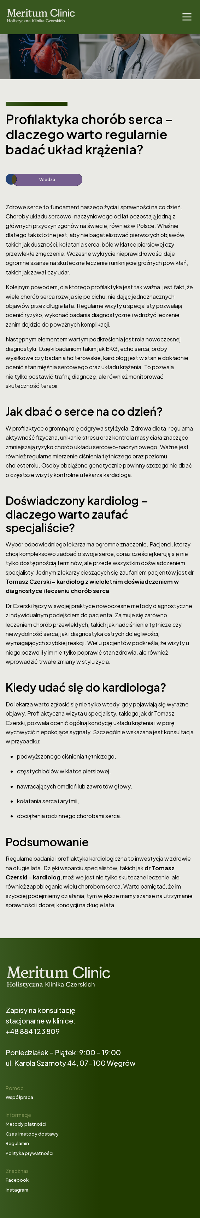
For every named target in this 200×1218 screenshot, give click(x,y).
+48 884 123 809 (33, 1031)
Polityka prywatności (29, 1153)
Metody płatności (26, 1124)
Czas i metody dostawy (32, 1134)
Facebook (17, 1180)
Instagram (17, 1190)
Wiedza (47, 179)
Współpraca (19, 1097)
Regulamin (17, 1143)
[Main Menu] (187, 17)
